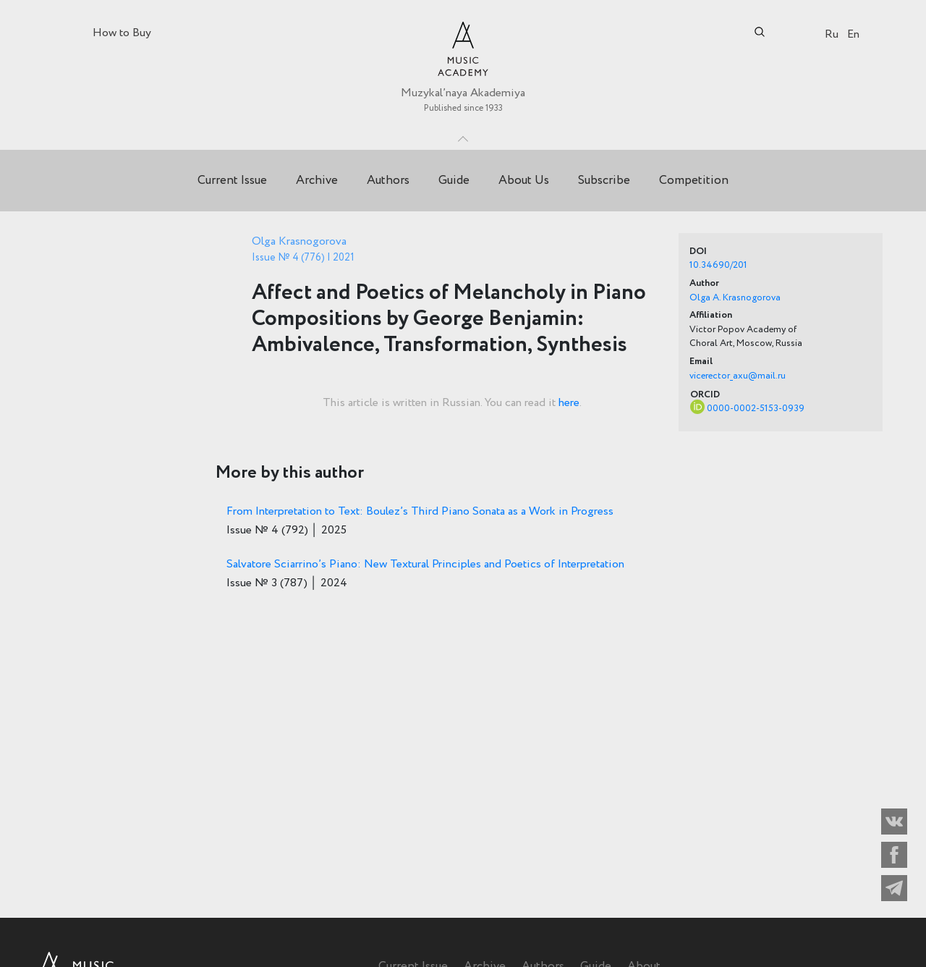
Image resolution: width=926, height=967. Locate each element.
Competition (694, 181)
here (568, 402)
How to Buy (122, 33)
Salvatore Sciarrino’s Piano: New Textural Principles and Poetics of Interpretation (425, 564)
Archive (317, 181)
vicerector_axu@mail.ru (737, 376)
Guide (454, 181)
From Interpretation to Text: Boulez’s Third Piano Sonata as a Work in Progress (419, 511)
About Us (523, 181)
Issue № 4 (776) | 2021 (303, 257)
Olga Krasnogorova (299, 241)
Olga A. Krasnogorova (735, 298)
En (853, 34)
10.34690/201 (718, 265)
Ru (831, 34)
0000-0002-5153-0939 (755, 408)
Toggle (463, 135)
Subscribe (604, 181)
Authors (388, 181)
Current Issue (232, 181)
